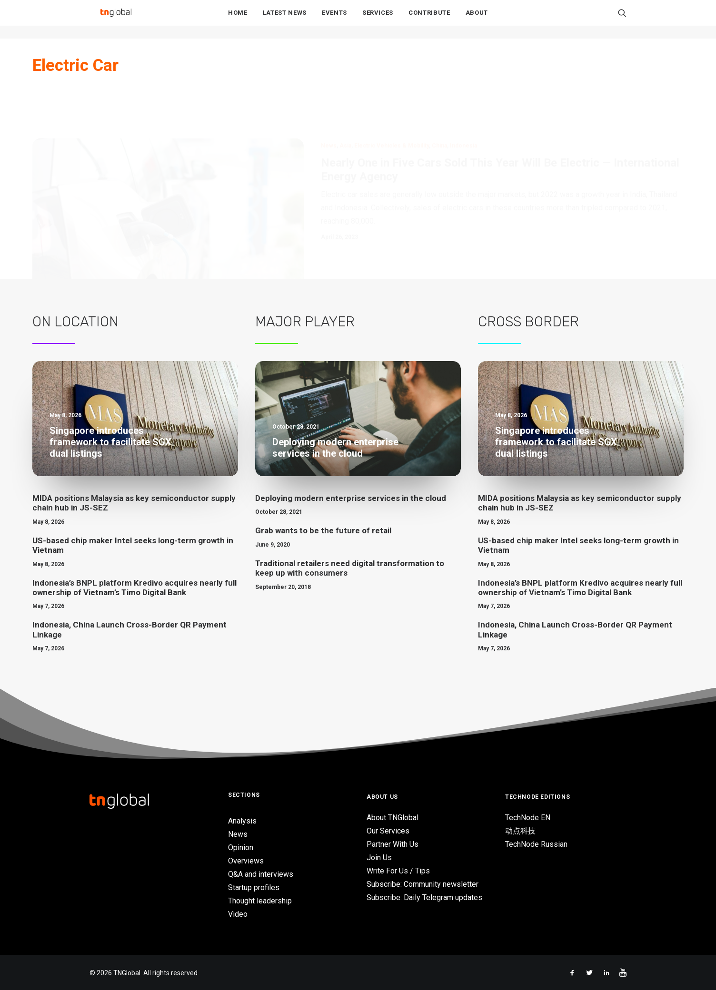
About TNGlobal (392, 817)
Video (238, 914)
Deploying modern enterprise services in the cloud (350, 498)
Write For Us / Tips (398, 870)
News (329, 100)
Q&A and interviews (260, 874)
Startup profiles (253, 887)
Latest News (285, 19)
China (439, 100)
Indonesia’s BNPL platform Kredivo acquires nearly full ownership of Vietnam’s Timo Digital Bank (134, 587)
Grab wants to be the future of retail (323, 530)
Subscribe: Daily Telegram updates (424, 897)
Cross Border (528, 322)
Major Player (305, 322)
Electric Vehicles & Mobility (391, 100)
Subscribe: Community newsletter (422, 884)
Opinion (240, 847)
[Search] (622, 19)
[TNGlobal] (116, 19)
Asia (345, 100)
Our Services (388, 830)
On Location (75, 322)
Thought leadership (260, 900)
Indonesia (463, 100)
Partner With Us (392, 844)
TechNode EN (527, 817)
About (477, 19)
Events (334, 19)
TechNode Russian (536, 844)
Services (377, 19)
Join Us (379, 857)
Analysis (242, 820)
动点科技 (520, 830)
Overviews (246, 860)
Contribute (429, 19)
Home (238, 19)
